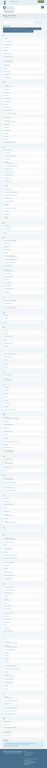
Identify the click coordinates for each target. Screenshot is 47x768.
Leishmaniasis (6, 390)
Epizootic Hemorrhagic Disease (9, 262)
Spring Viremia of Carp (8, 619)
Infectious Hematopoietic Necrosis (10, 353)
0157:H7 (8, 288)
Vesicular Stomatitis (7, 703)
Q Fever (7, 205)
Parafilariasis (6, 498)
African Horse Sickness (8, 41)
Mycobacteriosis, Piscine (8, 447)
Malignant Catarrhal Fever (8, 424)
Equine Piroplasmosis (10, 270)
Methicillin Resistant (12, 441)
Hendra (5, 340)
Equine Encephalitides (8, 273)
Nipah (5, 470)
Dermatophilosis (7, 225)
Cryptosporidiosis (7, 214)
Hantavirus (6, 330)
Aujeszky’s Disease (7, 71)
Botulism (5, 104)
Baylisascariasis (7, 89)
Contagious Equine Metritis (9, 201)
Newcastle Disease (7, 467)
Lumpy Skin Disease (7, 403)
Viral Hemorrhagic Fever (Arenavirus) (10, 707)
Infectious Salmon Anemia (9, 356)
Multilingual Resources (14, 1)
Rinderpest (6, 568)
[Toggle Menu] (42, 7)
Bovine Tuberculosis (7, 117)
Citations (30, 31)
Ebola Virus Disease (7, 243)
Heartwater (6, 333)
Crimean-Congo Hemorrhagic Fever (10, 208)
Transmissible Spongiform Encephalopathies (12, 668)
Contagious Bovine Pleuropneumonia (10, 192)
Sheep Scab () (11, 522)
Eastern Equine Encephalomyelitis (10, 240)
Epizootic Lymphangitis (8, 265)
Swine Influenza (7, 628)
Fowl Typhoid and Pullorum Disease (10, 307)
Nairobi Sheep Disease (8, 459)
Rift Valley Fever (7, 565)
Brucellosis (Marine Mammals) (9, 142)
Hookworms (6, 346)
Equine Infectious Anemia (8, 276)
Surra (5, 625)
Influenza (5, 359)
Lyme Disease (6, 406)
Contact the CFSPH (27, 760)
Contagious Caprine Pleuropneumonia (11, 195)
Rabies (5, 545)
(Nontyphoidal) (8, 587)
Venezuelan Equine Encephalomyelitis (11, 700)
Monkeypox (6, 444)
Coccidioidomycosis (7, 180)
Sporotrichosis (6, 616)
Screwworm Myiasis (9, 463)
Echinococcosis (6, 246)
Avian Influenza (7, 74)
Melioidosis (6, 434)
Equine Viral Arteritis (7, 285)
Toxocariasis (8, 579)
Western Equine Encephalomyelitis (10, 727)
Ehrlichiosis (8, 65)
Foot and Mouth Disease (8, 303)
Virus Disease (10, 482)
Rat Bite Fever (6, 552)
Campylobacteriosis (7, 150)
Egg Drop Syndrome (7, 249)
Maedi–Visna (6, 421)
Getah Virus (6, 315)
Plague (5, 507)
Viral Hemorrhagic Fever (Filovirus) (10, 710)
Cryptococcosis (6, 211)
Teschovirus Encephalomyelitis (11, 256)
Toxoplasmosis (6, 661)
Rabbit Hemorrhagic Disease (11, 539)
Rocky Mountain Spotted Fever (9, 575)
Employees (26, 764)
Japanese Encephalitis (8, 374)
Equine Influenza (7, 279)
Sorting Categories (39, 22)
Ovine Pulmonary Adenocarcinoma (10, 490)
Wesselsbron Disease (8, 721)
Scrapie (5, 603)
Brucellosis (6, 139)
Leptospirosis (6, 393)
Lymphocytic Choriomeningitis (9, 409)
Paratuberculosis (7, 501)
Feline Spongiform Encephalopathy (10, 300)
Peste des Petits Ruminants (9, 504)
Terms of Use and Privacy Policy (30, 761)
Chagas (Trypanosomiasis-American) (10, 166)
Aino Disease (6, 47)
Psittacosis (6, 518)
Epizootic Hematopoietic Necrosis (10, 259)
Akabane (5, 50)
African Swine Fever (7, 44)
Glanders (5, 322)
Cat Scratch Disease (9, 86)
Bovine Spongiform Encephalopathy (10, 113)
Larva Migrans (6, 387)
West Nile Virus (6, 724)
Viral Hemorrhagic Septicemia (9, 713)
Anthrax (5, 68)
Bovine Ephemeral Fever (8, 110)
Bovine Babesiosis (7, 107)
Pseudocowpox (7, 511)
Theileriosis (6, 652)
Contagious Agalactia (8, 189)
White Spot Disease (7, 735)
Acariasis (5, 38)
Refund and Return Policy (28, 763)
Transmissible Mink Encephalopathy (10, 665)
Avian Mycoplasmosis (8, 77)
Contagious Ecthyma (7, 198)
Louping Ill (6, 400)
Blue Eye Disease (7, 92)
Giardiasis (5, 318)
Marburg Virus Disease (8, 431)
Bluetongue (6, 95)
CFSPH (9, 17)
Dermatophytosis (7, 228)
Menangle (6, 438)
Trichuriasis (6, 671)
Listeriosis (6, 396)
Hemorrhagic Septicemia (8, 336)
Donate (41, 1)
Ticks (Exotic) (8, 292)
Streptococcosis (7, 622)
